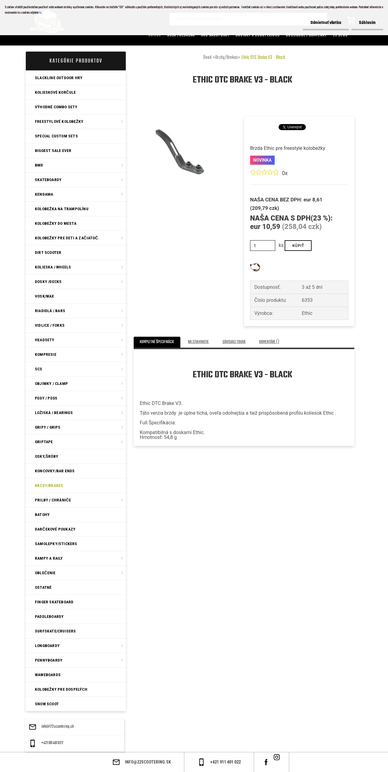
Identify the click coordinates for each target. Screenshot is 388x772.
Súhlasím (367, 22)
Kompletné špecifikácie (157, 342)
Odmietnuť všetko (325, 22)
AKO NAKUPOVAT (215, 35)
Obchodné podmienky (306, 35)
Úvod (207, 58)
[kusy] (262, 245)
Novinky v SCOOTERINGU (258, 35)
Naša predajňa (181, 35)
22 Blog (340, 35)
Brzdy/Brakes (226, 58)
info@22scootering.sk (57, 726)
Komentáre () (269, 342)
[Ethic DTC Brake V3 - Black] (180, 108)
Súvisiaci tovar (234, 342)
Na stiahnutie (198, 342)
